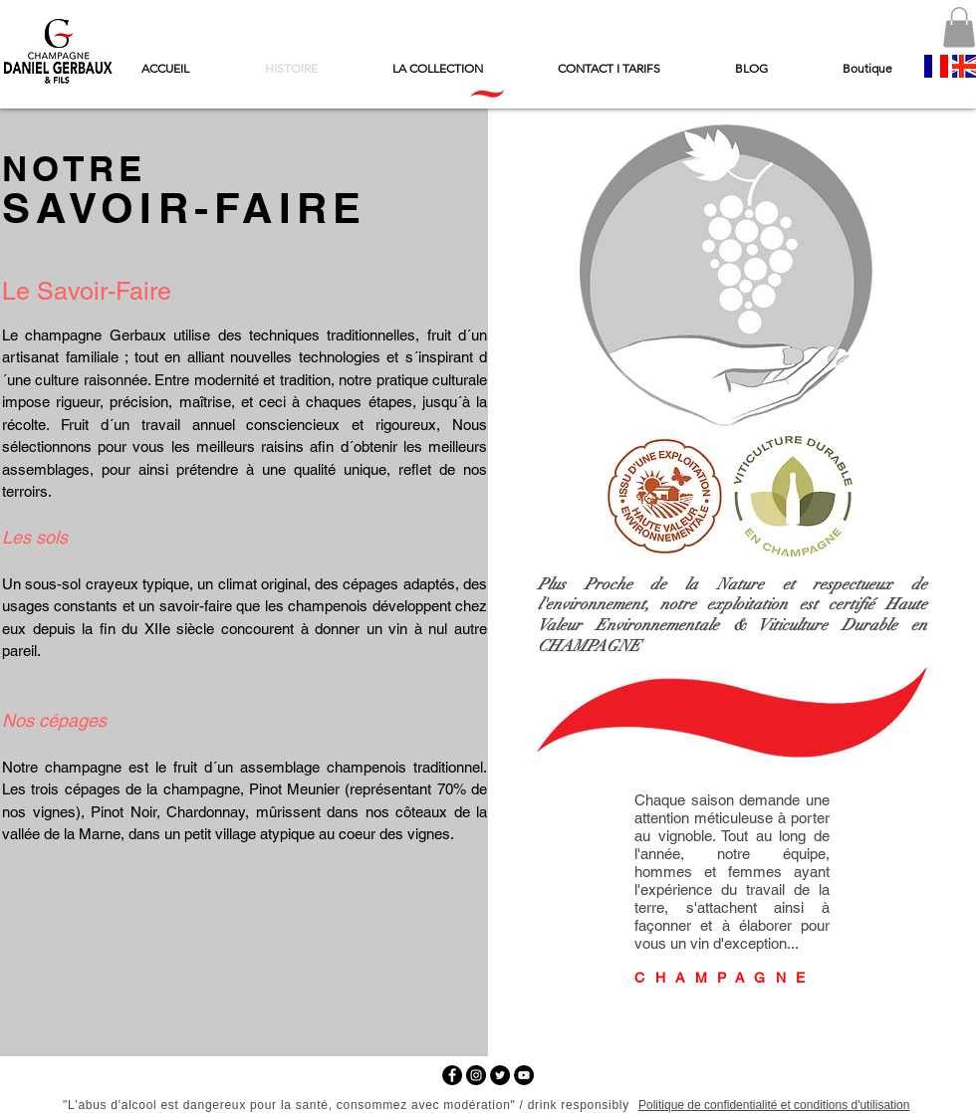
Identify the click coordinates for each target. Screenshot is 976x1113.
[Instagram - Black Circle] (476, 1075)
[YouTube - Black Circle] (524, 1075)
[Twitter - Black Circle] (500, 1075)
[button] (959, 27)
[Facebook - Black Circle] (452, 1075)
